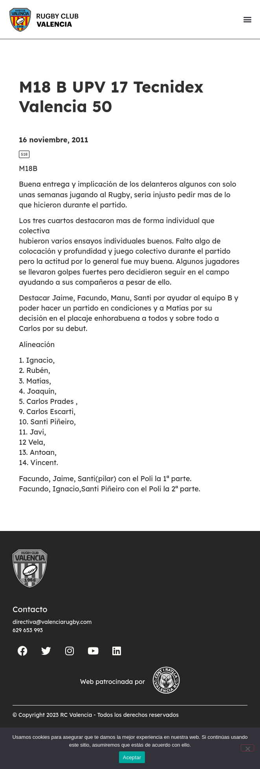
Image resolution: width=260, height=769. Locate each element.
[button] (247, 19)
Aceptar (132, 757)
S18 (24, 154)
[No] (247, 747)
